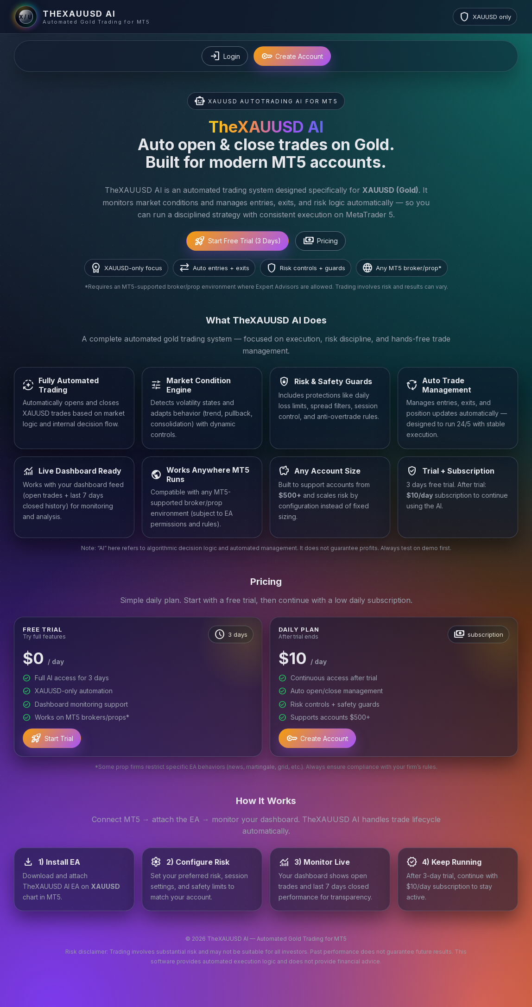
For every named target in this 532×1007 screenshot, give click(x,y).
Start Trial (52, 738)
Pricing (320, 240)
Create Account (292, 56)
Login (224, 56)
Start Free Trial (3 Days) (237, 240)
